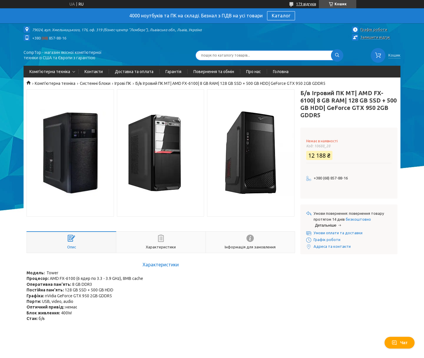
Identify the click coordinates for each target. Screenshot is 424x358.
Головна (281, 72)
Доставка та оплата (134, 72)
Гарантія (173, 72)
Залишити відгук (375, 37)
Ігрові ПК (123, 83)
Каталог (281, 15)
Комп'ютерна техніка (49, 72)
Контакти (94, 72)
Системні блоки (95, 83)
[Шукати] (337, 55)
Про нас (253, 72)
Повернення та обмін (213, 72)
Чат (400, 342)
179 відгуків (306, 4)
